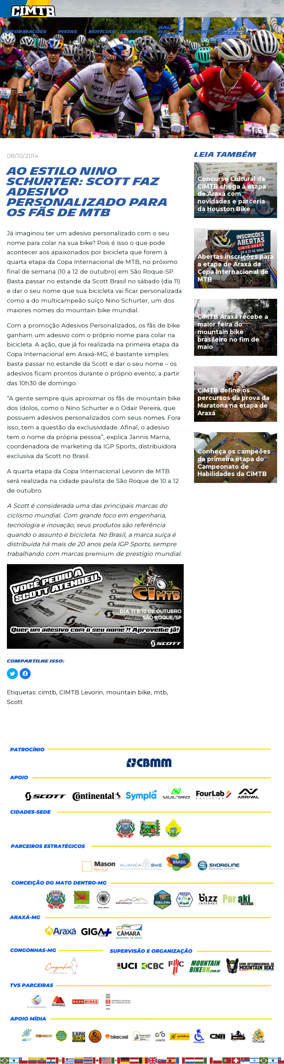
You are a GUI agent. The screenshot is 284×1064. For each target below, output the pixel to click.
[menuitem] (27, 32)
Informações (25, 31)
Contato (200, 31)
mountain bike (128, 692)
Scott (15, 701)
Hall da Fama (167, 31)
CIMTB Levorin (81, 692)
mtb (160, 692)
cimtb (47, 692)
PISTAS (67, 31)
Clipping (134, 31)
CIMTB (33, 9)
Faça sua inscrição (234, 31)
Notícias (102, 31)
